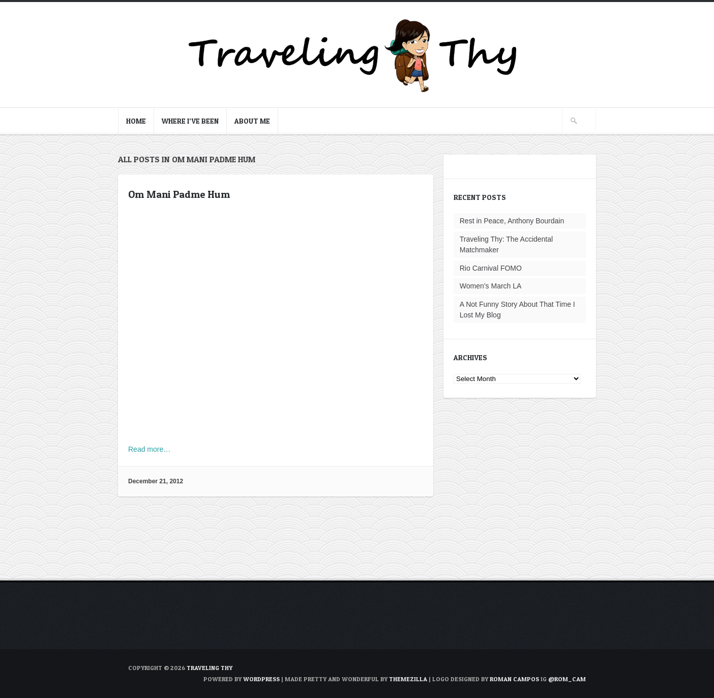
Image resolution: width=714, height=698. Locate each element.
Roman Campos (514, 679)
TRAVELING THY (209, 668)
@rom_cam (567, 679)
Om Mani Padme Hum (179, 194)
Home (136, 121)
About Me (252, 121)
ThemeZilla (408, 679)
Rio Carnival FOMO (491, 268)
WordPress (261, 679)
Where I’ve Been (190, 121)
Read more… (149, 449)
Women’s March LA (491, 286)
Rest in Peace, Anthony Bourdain (512, 221)
